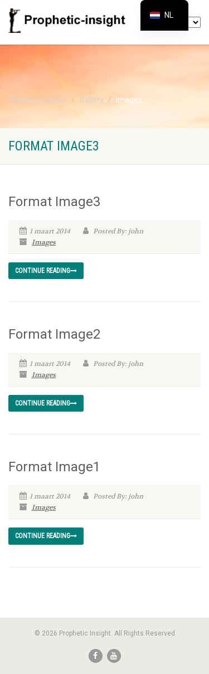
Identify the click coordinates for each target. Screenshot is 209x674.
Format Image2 (54, 334)
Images (44, 242)
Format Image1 (54, 467)
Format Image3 (54, 201)
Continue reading (46, 271)
